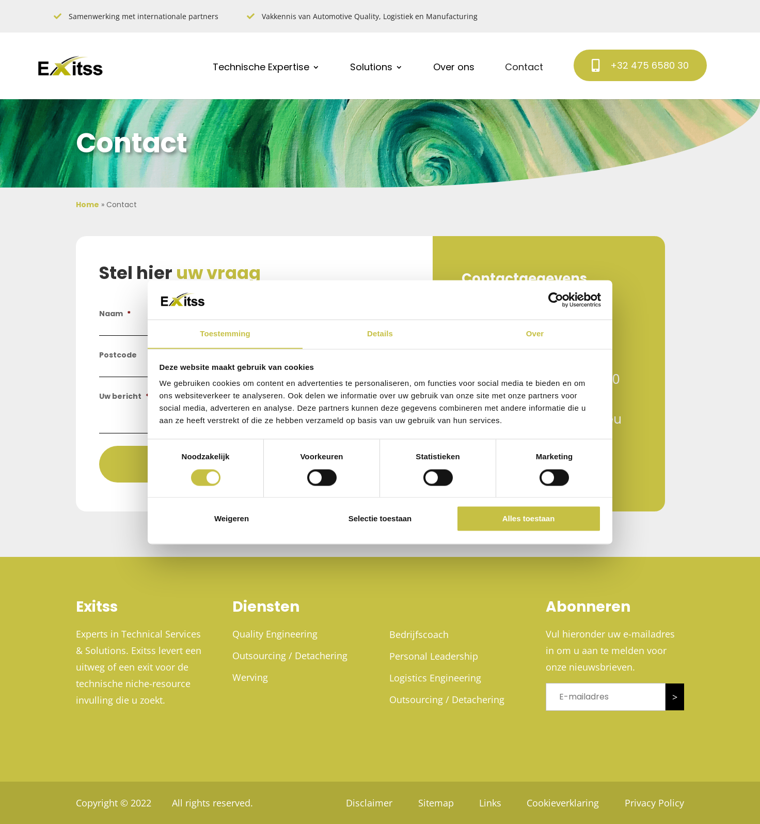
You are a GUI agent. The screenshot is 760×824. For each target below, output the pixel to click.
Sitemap (435, 803)
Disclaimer (368, 803)
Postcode (118, 355)
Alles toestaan (528, 519)
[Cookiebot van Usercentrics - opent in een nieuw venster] (556, 299)
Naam (115, 313)
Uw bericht (124, 396)
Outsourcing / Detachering (289, 655)
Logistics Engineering (435, 678)
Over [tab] (535, 333)
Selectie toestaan (380, 519)
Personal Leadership (433, 656)
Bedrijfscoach (419, 634)
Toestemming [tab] (225, 333)
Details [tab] (380, 333)
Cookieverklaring (563, 803)
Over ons (453, 67)
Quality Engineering (275, 634)
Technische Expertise (261, 67)
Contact (524, 67)
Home (87, 204)
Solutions (371, 67)
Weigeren (231, 519)
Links (490, 803)
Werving (250, 677)
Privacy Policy (654, 803)
